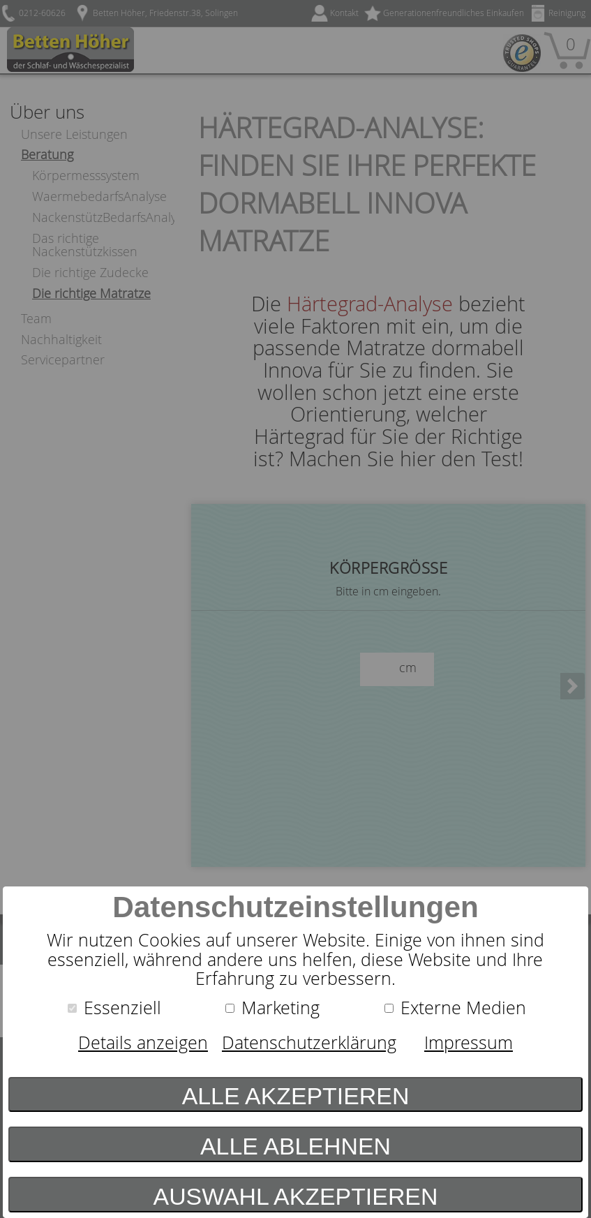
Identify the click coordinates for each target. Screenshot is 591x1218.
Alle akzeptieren (296, 1096)
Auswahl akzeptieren (296, 1196)
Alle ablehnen (295, 1146)
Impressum (468, 1042)
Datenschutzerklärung (309, 1042)
